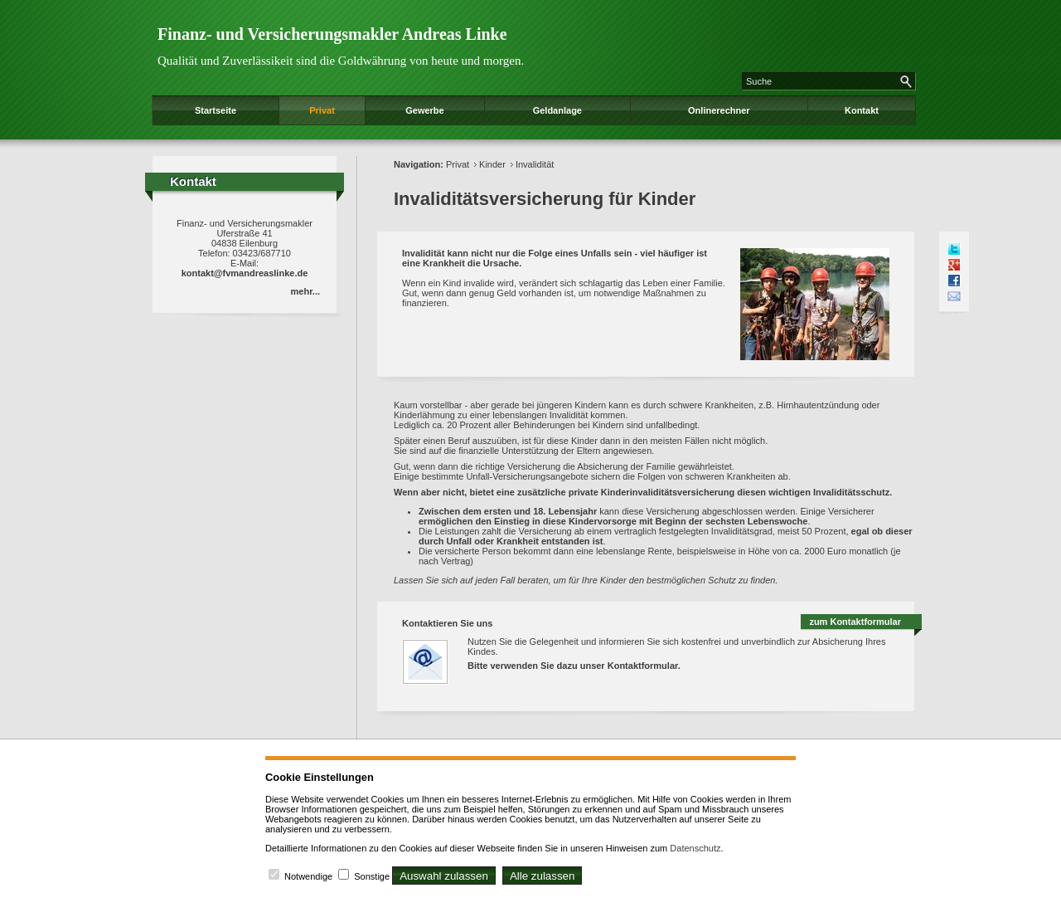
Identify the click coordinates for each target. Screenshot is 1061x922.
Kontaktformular (643, 666)
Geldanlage (557, 110)
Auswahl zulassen (444, 876)
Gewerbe (424, 110)
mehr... (305, 291)
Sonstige (372, 876)
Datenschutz (695, 848)
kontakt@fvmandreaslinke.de (245, 273)
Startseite (215, 110)
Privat (322, 110)
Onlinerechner (719, 110)
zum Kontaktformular (855, 622)
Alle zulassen (542, 876)
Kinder (492, 164)
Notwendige (308, 876)
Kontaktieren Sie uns (447, 623)
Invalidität (535, 164)
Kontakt (862, 110)
